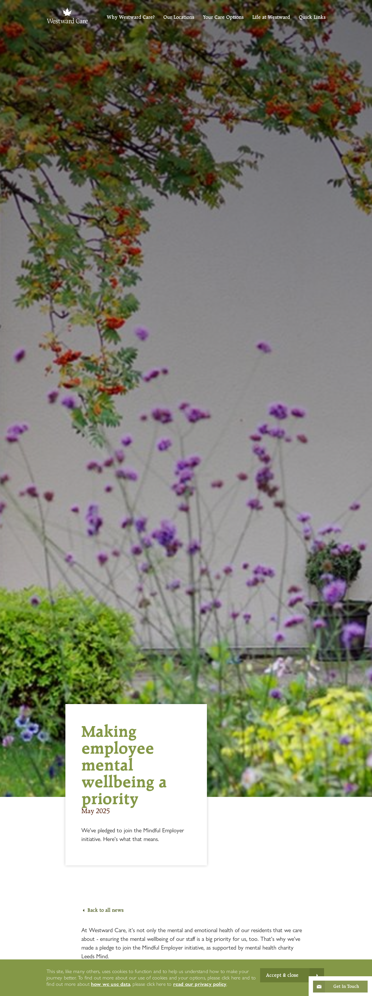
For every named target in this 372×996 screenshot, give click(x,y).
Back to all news (105, 910)
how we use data (110, 984)
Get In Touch (346, 986)
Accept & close (282, 975)
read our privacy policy (200, 984)
